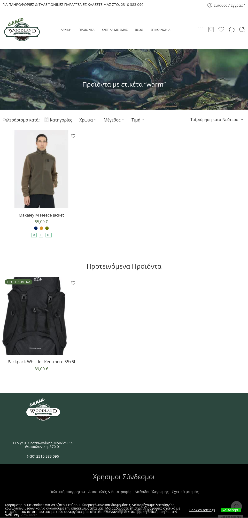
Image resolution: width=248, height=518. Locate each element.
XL (48, 235)
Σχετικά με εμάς (185, 492)
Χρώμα (88, 120)
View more (29, 515)
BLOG (139, 29)
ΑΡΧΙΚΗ (66, 29)
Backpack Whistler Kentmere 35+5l (41, 362)
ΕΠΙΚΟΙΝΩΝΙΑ (160, 29)
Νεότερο (230, 119)
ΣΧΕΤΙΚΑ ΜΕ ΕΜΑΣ (115, 29)
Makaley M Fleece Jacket (41, 215)
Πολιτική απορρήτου (67, 492)
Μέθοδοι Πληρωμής (152, 492)
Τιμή (138, 120)
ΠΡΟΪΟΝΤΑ (86, 29)
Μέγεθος (114, 120)
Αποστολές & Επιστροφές (109, 492)
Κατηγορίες (58, 120)
